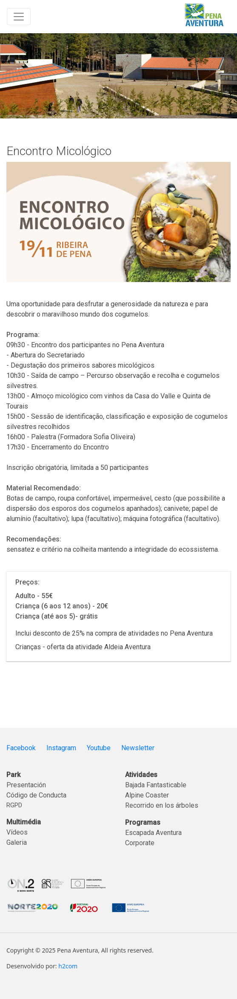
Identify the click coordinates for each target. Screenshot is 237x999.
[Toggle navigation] (19, 16)
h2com (67, 966)
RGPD (14, 805)
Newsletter (137, 748)
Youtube (99, 748)
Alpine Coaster (147, 795)
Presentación (26, 785)
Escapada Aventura (153, 833)
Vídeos (17, 832)
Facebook (21, 748)
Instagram (61, 748)
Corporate (139, 843)
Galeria (16, 842)
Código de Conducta (36, 795)
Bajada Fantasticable (155, 785)
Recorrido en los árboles (161, 805)
